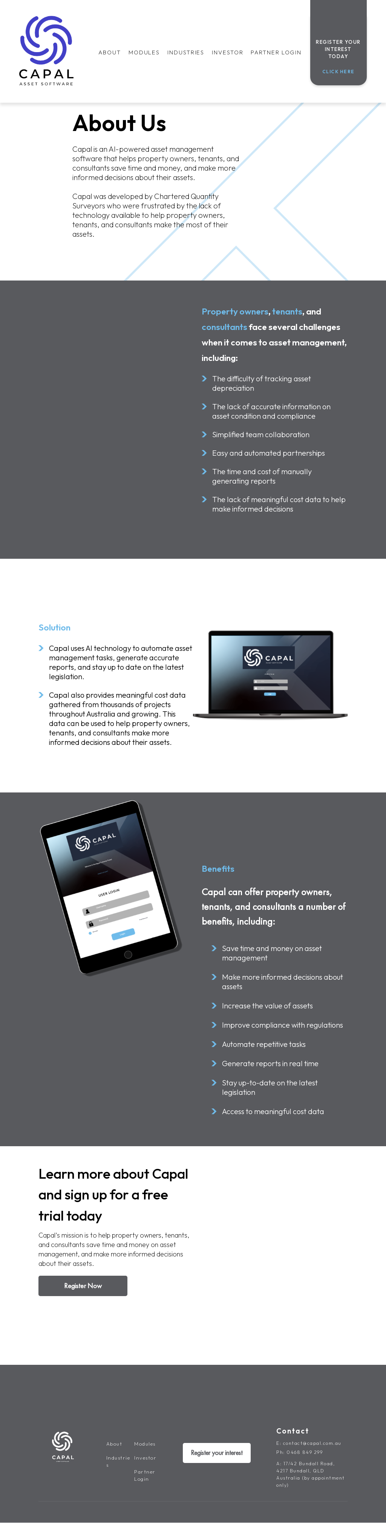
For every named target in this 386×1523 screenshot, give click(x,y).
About (109, 52)
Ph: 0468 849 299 (299, 1452)
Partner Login (276, 52)
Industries (185, 52)
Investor (227, 52)
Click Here (338, 71)
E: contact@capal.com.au (309, 1443)
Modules (144, 52)
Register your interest (216, 1453)
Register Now (83, 1286)
